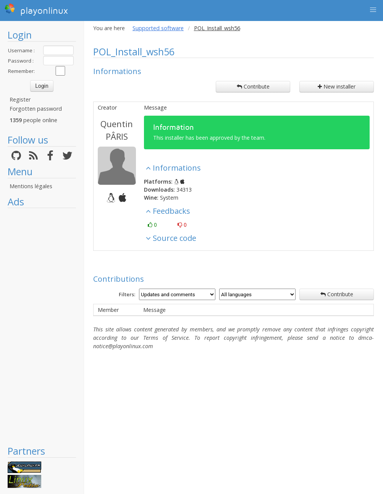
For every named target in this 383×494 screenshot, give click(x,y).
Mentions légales (31, 186)
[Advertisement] (42, 326)
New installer (337, 86)
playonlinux (36, 9)
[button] (373, 10)
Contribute (253, 86)
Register (20, 99)
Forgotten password (36, 108)
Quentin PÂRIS (116, 130)
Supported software (158, 28)
